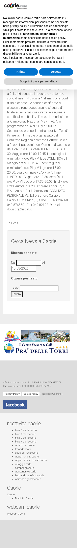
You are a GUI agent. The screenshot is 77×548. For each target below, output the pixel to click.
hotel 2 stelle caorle (25, 434)
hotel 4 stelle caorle (25, 441)
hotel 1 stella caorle (26, 430)
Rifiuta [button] (21, 530)
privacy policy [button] (18, 484)
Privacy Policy (12, 394)
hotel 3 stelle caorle (25, 437)
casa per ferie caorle (26, 452)
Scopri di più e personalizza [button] (38, 539)
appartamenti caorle (27, 456)
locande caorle (23, 449)
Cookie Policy (31, 394)
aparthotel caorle (24, 445)
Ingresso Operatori (52, 393)
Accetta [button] (56, 530)
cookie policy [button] (57, 496)
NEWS (13, 223)
